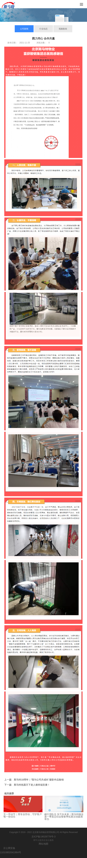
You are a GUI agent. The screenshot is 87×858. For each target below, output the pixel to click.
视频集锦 (63, 29)
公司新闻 (24, 29)
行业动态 (43, 29)
